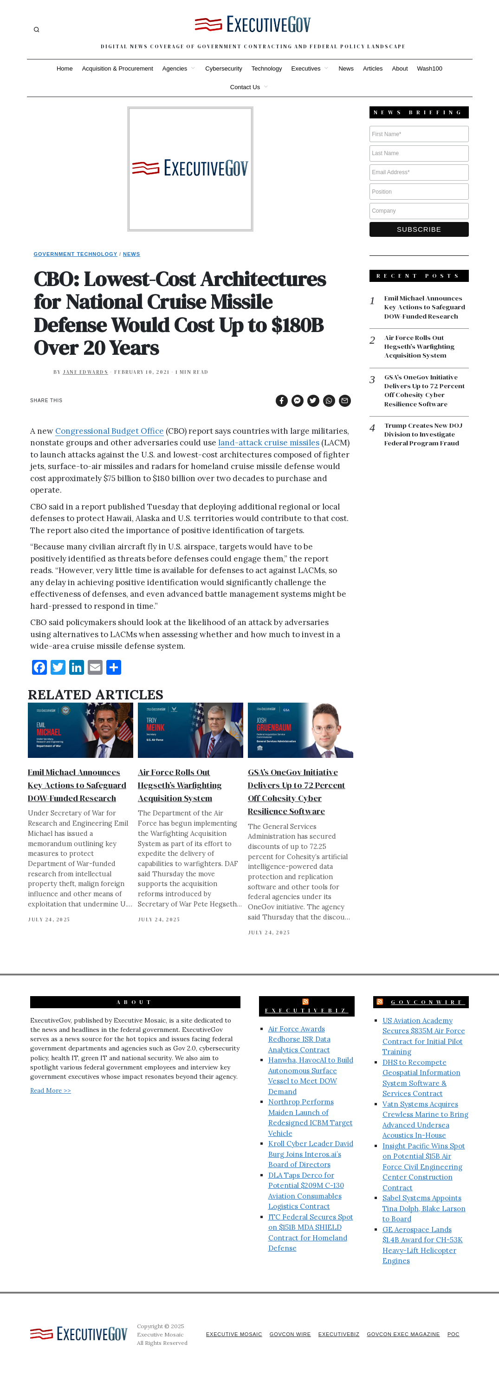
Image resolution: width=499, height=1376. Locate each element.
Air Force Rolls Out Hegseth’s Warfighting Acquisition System (180, 785)
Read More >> (50, 1090)
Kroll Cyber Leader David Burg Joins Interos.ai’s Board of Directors (310, 1154)
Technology (267, 68)
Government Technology (76, 254)
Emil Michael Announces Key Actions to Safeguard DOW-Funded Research (77, 785)
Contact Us (245, 87)
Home (65, 68)
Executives (306, 68)
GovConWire (428, 1002)
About (400, 68)
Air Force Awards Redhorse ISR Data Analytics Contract (299, 1039)
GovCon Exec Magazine (402, 1334)
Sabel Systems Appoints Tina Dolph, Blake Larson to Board (424, 1208)
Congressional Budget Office (109, 431)
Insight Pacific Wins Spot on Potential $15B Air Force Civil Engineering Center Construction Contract (423, 1166)
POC (453, 1334)
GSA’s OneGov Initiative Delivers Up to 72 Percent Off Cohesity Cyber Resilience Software (425, 391)
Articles (373, 68)
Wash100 (429, 68)
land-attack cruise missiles (268, 442)
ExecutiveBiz (307, 1010)
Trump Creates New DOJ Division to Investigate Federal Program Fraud (424, 436)
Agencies (174, 68)
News (346, 68)
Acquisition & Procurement (117, 68)
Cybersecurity (223, 68)
